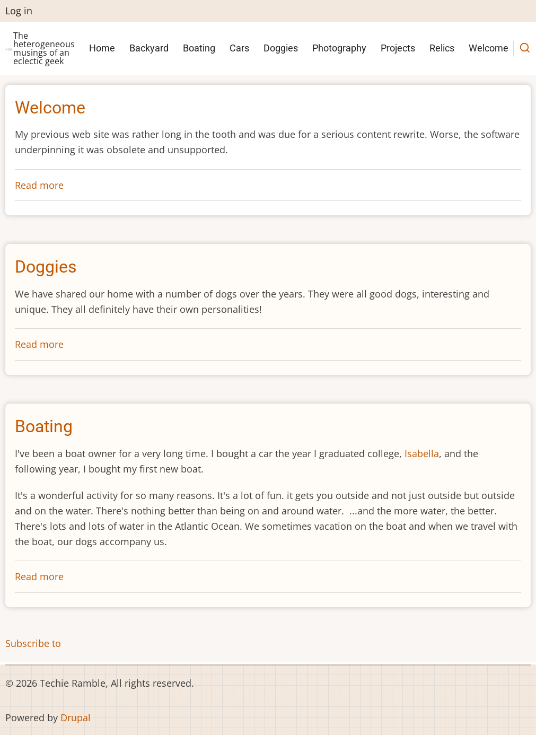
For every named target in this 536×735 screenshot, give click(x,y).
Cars (239, 48)
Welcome (488, 48)
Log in (18, 10)
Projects (398, 48)
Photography (339, 48)
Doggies (280, 48)
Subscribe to (33, 643)
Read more (39, 185)
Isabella (422, 453)
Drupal (75, 717)
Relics (441, 48)
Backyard (149, 48)
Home (102, 48)
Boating (199, 48)
